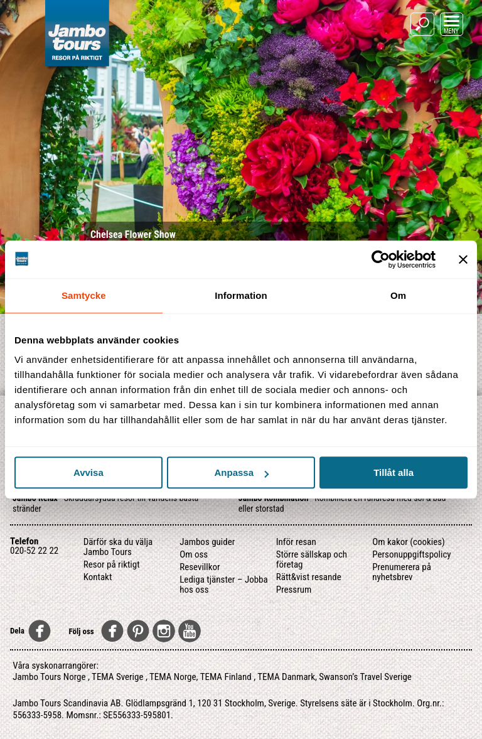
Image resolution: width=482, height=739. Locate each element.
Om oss (193, 554)
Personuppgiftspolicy (411, 554)
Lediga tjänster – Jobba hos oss (223, 584)
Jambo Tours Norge (49, 676)
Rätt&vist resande (308, 577)
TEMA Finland (226, 676)
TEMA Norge (172, 676)
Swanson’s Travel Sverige (365, 676)
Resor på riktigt (111, 564)
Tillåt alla (393, 472)
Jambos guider (207, 542)
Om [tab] (398, 295)
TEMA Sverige (117, 676)
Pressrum (294, 589)
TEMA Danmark (286, 676)
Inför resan (296, 542)
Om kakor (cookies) (408, 542)
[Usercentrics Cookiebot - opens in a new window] (381, 259)
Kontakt (97, 577)
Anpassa (241, 472)
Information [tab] (241, 295)
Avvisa (88, 472)
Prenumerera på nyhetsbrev (401, 572)
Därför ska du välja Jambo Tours (118, 547)
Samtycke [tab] (84, 295)
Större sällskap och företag (311, 559)
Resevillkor (199, 567)
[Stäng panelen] (463, 259)
